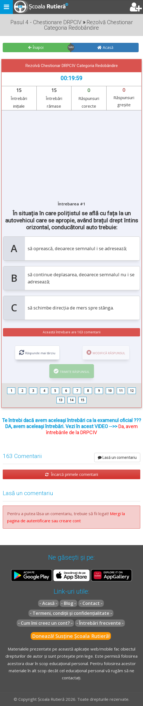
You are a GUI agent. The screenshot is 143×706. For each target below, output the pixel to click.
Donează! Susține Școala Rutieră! (71, 636)
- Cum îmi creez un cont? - (45, 623)
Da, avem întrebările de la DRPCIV (92, 429)
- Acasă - (48, 603)
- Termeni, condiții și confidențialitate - (71, 613)
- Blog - (68, 603)
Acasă (105, 47)
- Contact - (91, 603)
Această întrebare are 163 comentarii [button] (72, 332)
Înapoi (36, 47)
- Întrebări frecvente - (100, 623)
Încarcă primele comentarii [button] (71, 474)
